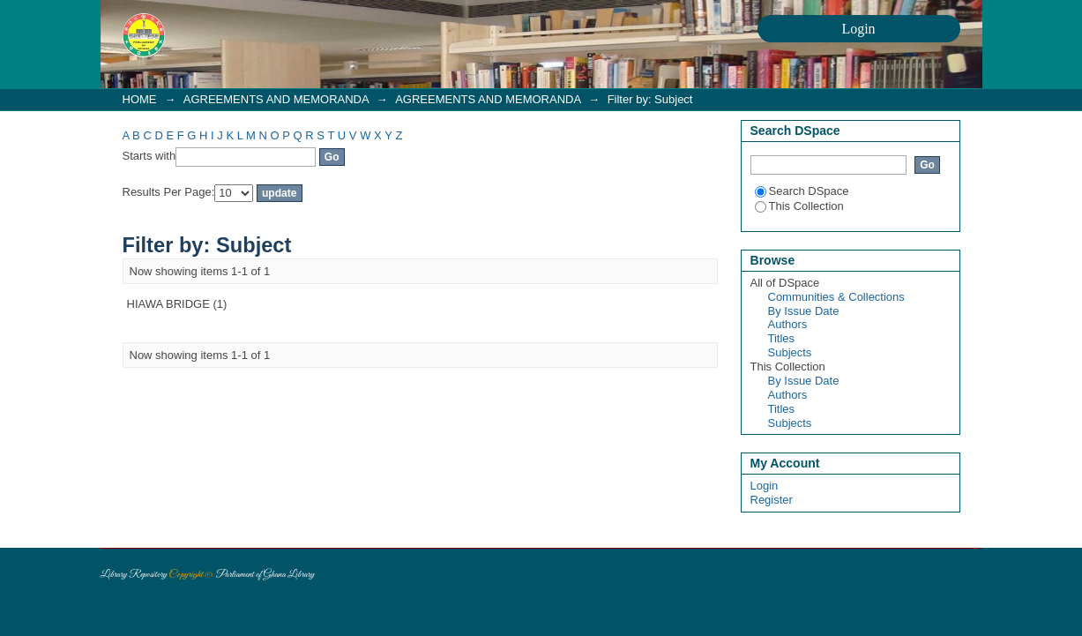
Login (764, 485)
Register (771, 499)
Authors (788, 324)
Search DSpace (802, 191)
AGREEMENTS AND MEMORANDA (276, 99)
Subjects (790, 352)
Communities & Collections (836, 296)
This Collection (799, 206)
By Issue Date (803, 311)
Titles (781, 338)
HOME (140, 99)
